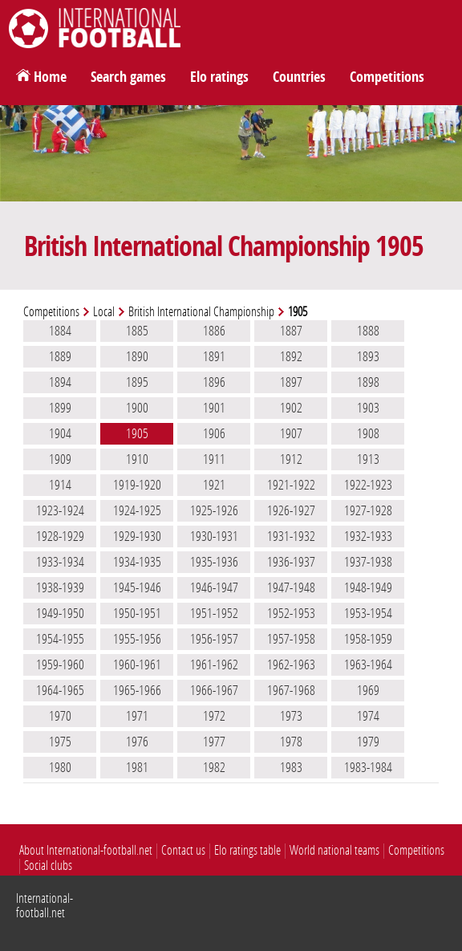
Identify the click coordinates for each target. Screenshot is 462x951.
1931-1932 (291, 536)
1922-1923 (368, 485)
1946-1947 (214, 587)
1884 (60, 331)
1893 (368, 356)
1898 (368, 382)
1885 (137, 331)
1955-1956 (137, 639)
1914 (60, 485)
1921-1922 (291, 485)
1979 (368, 742)
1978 (291, 742)
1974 (368, 716)
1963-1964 (368, 664)
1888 (368, 331)
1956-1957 (214, 639)
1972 (214, 716)
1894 (60, 382)
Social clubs (48, 865)
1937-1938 (368, 562)
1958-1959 (368, 639)
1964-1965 (60, 690)
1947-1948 (291, 587)
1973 (291, 716)
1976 (137, 742)
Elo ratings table (247, 850)
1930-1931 (214, 536)
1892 (291, 356)
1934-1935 (137, 562)
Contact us (183, 850)
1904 (60, 433)
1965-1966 (137, 690)
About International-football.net (85, 850)
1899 (60, 408)
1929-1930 (137, 536)
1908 (368, 433)
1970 (60, 716)
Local (104, 311)
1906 (214, 433)
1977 (214, 742)
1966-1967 (214, 690)
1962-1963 (291, 664)
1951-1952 (214, 613)
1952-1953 (291, 613)
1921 (214, 485)
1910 (137, 459)
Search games (128, 77)
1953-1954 (368, 613)
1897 (291, 382)
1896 (214, 382)
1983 (291, 767)
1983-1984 (368, 767)
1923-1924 (60, 510)
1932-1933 (368, 536)
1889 (60, 356)
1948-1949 (368, 587)
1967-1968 (291, 690)
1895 (137, 382)
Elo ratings (219, 77)
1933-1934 (60, 562)
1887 (291, 331)
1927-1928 (368, 510)
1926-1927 (291, 510)
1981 (137, 767)
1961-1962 (214, 664)
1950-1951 (137, 613)
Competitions (387, 77)
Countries (299, 77)
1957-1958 (291, 639)
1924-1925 (137, 510)
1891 (214, 356)
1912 (291, 459)
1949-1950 (60, 613)
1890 (137, 356)
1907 (291, 433)
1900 (137, 408)
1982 (214, 767)
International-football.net (44, 906)
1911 (214, 459)
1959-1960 (60, 664)
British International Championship (201, 311)
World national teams (334, 850)
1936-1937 (291, 562)
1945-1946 (137, 587)
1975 (60, 742)
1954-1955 (60, 639)
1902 (291, 408)
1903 (368, 408)
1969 (368, 690)
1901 (214, 408)
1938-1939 (60, 587)
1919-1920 (137, 485)
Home (50, 77)
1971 (137, 716)
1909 (60, 459)
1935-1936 (214, 562)
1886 (214, 331)
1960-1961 (137, 664)
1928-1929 (60, 536)
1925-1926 (214, 510)
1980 (60, 767)
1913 (368, 459)
